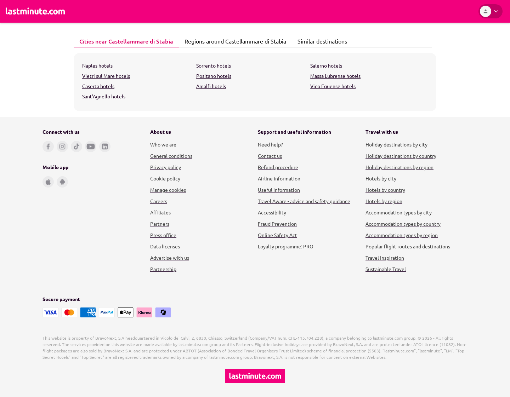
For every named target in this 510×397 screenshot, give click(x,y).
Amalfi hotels (211, 86)
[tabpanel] (255, 82)
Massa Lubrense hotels (335, 76)
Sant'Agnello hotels (103, 96)
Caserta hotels (98, 86)
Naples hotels (97, 65)
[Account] (490, 11)
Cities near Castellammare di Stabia (124, 41)
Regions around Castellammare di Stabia (233, 41)
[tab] (126, 41)
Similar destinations (320, 41)
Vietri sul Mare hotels (106, 76)
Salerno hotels (326, 65)
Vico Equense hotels (333, 86)
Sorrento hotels (213, 65)
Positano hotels (213, 76)
